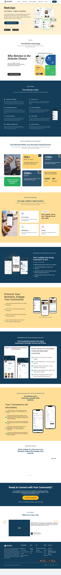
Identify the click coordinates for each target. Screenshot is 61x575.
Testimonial (40, 1)
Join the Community (14, 74)
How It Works (24, 1)
